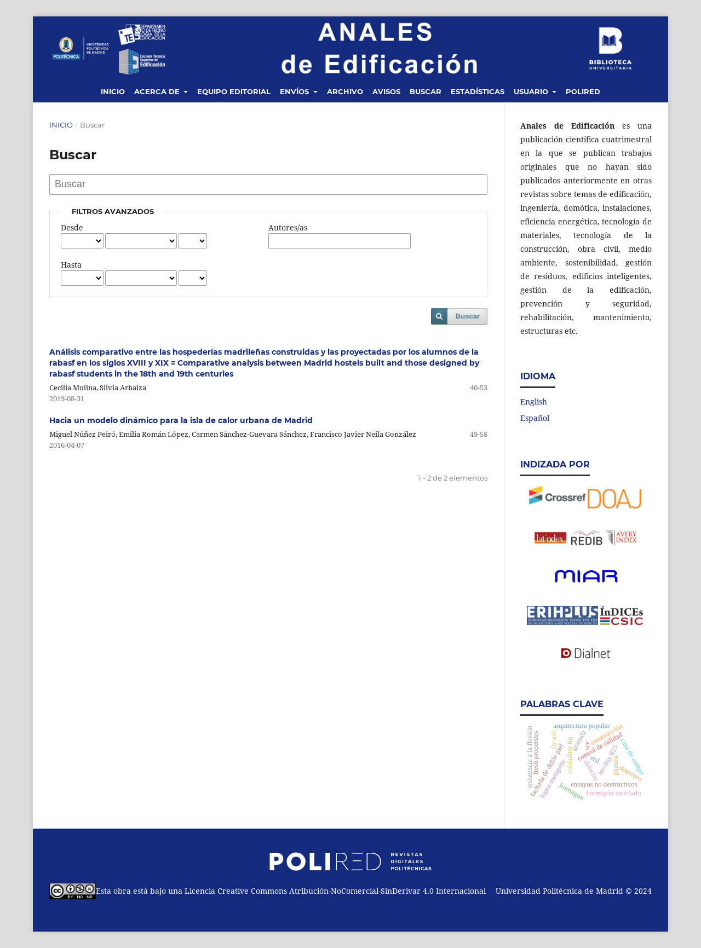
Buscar (425, 91)
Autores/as (287, 227)
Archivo (345, 91)
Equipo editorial (234, 91)
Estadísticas (477, 91)
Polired (583, 91)
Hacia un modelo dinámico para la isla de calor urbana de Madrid (181, 420)
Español (534, 418)
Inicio (113, 91)
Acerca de (158, 91)
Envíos (295, 91)
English (533, 401)
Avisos (386, 91)
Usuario (532, 91)
